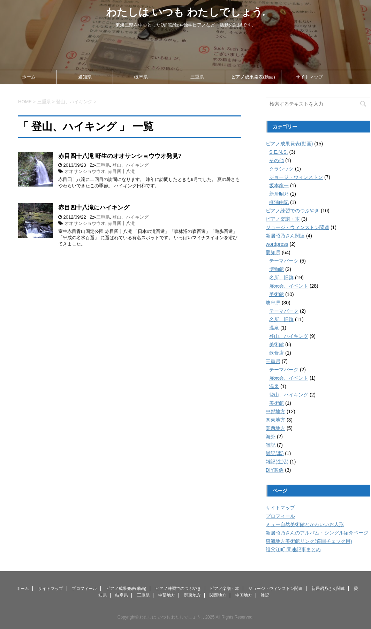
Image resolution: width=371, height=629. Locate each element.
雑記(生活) (277, 461)
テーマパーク (283, 261)
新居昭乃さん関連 (285, 235)
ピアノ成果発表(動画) (253, 76)
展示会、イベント (288, 286)
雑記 (270, 445)
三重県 (197, 76)
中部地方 (275, 411)
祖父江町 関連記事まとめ (293, 549)
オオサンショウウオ (85, 171)
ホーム (29, 76)
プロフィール (280, 516)
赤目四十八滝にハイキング (93, 207)
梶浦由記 (279, 202)
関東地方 (275, 420)
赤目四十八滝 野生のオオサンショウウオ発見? (119, 156)
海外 (270, 436)
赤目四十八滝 (121, 171)
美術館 (276, 294)
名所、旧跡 (281, 277)
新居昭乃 (279, 194)
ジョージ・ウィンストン (296, 177)
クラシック (281, 169)
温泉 (274, 328)
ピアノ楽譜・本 (283, 219)
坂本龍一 (279, 185)
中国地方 (243, 595)
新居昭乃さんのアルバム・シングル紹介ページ (317, 533)
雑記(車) (274, 453)
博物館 (276, 269)
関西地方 (275, 428)
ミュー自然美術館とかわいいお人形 (305, 524)
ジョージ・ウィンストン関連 (297, 227)
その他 (276, 160)
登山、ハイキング (130, 165)
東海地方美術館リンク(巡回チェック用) (309, 541)
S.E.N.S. (278, 152)
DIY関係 (274, 470)
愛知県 (85, 76)
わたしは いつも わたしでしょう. (185, 12)
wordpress (277, 244)
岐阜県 (141, 76)
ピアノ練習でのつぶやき (292, 210)
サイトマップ (309, 76)
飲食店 (276, 353)
